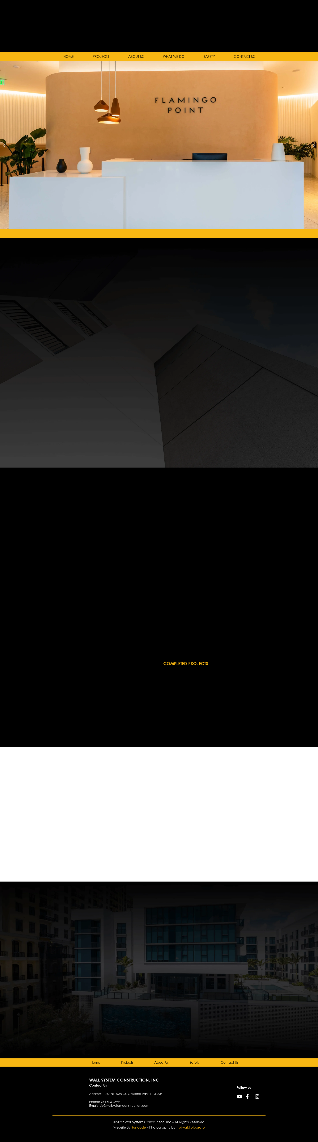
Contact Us (244, 57)
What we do (174, 57)
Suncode (138, 1127)
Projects (101, 57)
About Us (136, 57)
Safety (209, 57)
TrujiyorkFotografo (190, 1127)
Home (68, 57)
